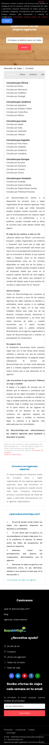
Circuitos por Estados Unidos (19, 108)
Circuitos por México (15, 115)
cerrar (41, 1)
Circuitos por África (17, 82)
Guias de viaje (13, 668)
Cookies (31, 730)
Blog (6, 614)
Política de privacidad (14, 701)
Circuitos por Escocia (15, 162)
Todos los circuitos (16, 662)
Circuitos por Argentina (16, 105)
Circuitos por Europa (17, 159)
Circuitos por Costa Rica (17, 112)
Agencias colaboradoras (15, 619)
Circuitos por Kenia (14, 86)
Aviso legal (11, 733)
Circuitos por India (14, 128)
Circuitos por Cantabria (16, 153)
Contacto (11, 652)
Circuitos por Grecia (15, 172)
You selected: (24, 40)
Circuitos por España (18, 140)
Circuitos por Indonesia (16, 131)
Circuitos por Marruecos (16, 89)
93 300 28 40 (13, 646)
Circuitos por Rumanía (16, 166)
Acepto (7, 21)
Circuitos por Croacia (15, 169)
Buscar (24, 47)
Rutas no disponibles (12, 454)
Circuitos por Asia (16, 121)
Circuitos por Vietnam (15, 134)
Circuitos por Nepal (14, 124)
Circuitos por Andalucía (16, 150)
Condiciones (20, 730)
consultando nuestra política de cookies (30, 17)
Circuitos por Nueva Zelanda (18, 185)
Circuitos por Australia (15, 181)
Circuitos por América (18, 101)
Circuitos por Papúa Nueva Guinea (21, 188)
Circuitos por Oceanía (18, 178)
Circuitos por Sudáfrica (16, 93)
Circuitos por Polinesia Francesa (20, 192)
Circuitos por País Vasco (17, 143)
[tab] (11, 75)
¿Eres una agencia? (16, 657)
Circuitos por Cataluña (16, 147)
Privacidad (8, 730)
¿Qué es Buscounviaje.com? (17, 609)
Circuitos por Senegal (15, 96)
